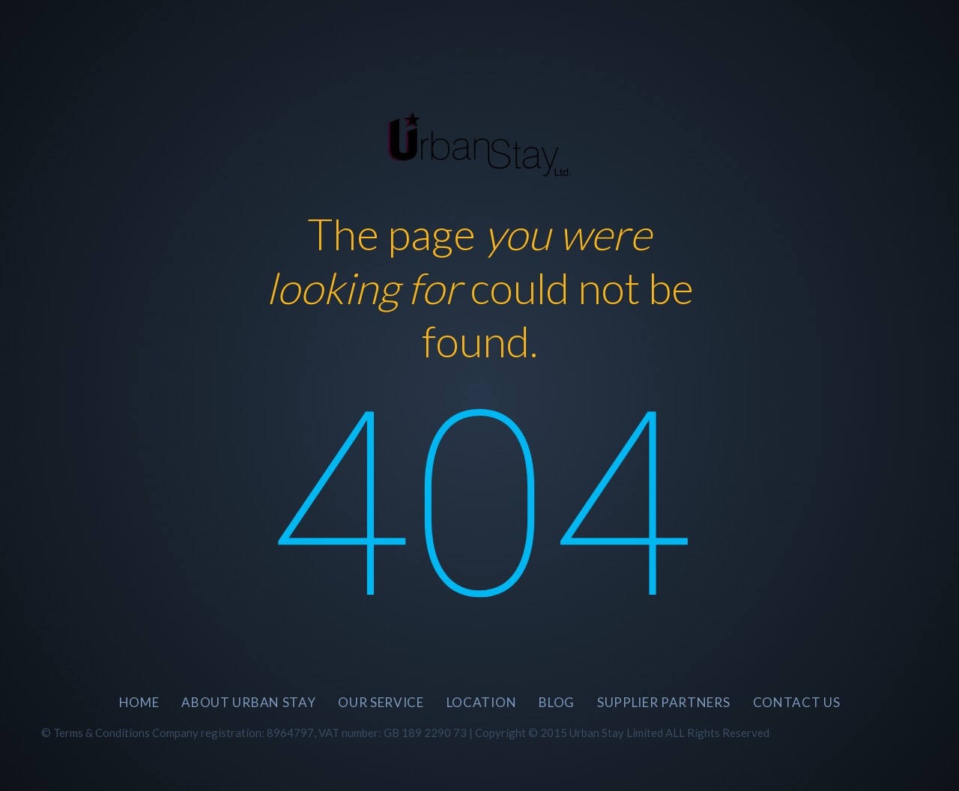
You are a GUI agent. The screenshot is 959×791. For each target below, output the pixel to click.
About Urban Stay (248, 702)
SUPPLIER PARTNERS (663, 702)
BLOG (557, 702)
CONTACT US (797, 702)
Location (481, 702)
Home (139, 702)
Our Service (380, 702)
